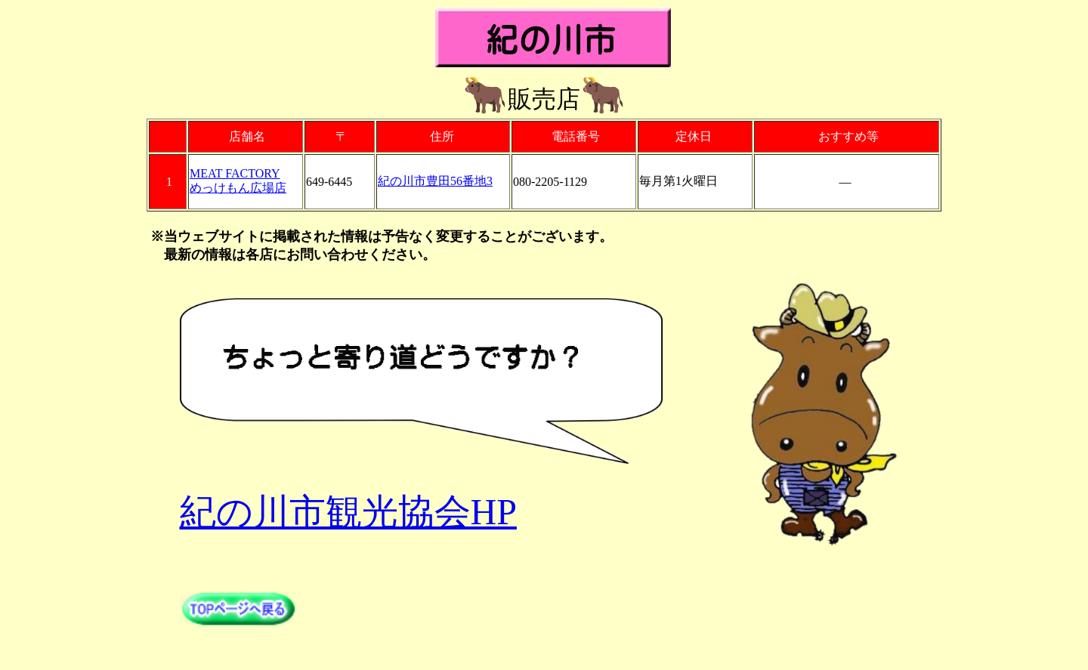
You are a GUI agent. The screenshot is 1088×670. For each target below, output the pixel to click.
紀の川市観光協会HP (348, 512)
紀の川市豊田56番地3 (435, 180)
